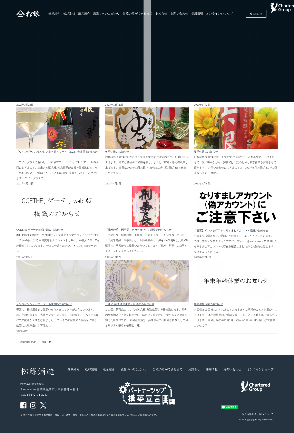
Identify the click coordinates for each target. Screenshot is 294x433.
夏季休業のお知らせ (206, 151)
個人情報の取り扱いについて (258, 414)
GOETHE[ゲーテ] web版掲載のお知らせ (39, 229)
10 (25, 330)
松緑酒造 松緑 (28, 13)
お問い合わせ (179, 13)
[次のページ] (27, 330)
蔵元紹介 (84, 13)
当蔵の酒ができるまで (138, 13)
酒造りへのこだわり (106, 13)
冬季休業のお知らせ (117, 151)
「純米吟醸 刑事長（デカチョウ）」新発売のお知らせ (138, 229)
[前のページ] (16, 330)
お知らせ (161, 13)
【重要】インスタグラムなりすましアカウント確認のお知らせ (231, 230)
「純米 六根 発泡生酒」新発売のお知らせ (129, 304)
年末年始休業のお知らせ (208, 304)
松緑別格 (69, 13)
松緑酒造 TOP (28, 341)
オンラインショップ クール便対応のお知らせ (44, 304)
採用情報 (197, 13)
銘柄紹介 (54, 13)
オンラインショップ (219, 13)
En (256, 13)
